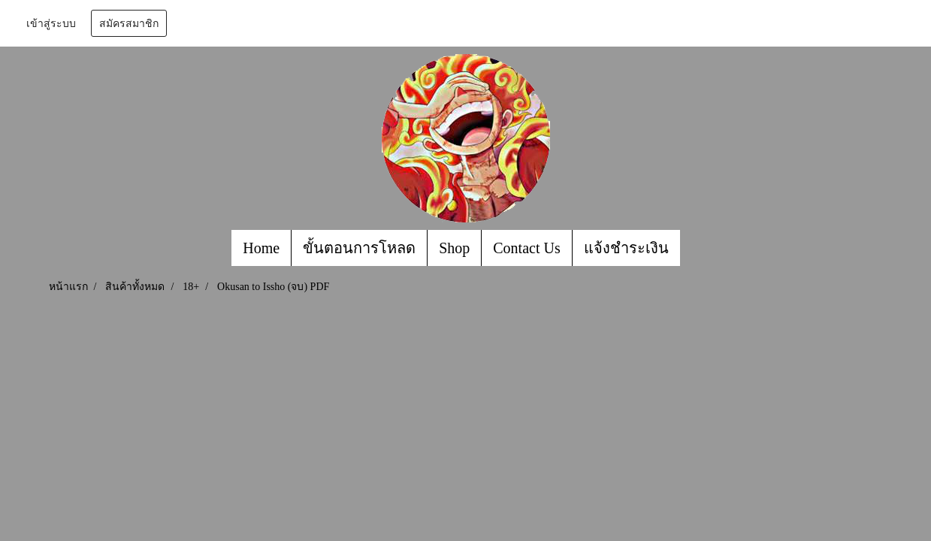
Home (261, 248)
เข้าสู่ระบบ (51, 23)
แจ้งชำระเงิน (626, 248)
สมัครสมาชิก (129, 23)
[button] (694, 248)
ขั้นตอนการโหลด (359, 248)
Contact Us (526, 248)
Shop (454, 248)
